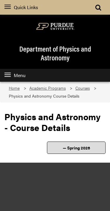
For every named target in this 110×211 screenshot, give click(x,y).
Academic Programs (47, 88)
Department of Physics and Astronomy (55, 53)
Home (14, 88)
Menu (15, 75)
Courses (82, 88)
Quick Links (21, 7)
